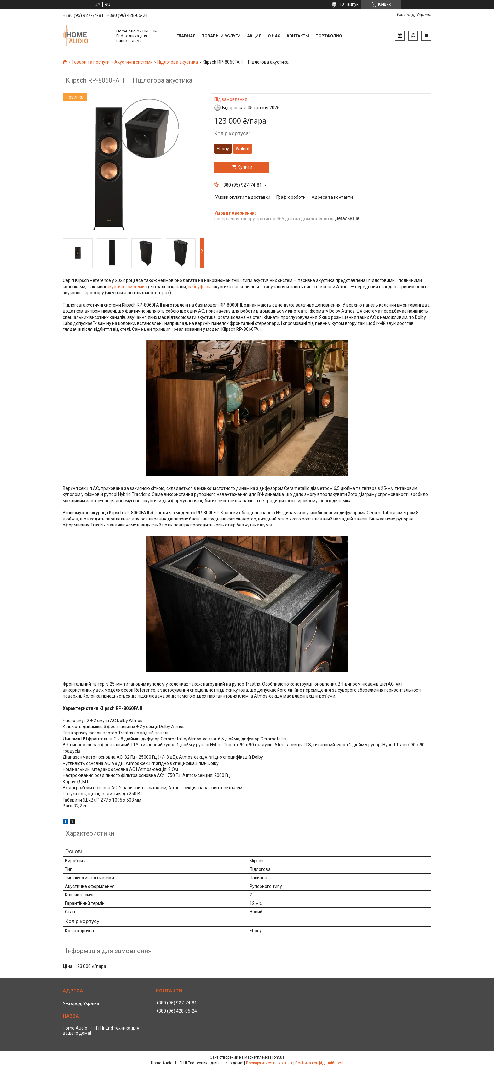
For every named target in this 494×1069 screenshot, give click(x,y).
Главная (186, 35)
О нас (274, 35)
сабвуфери (199, 286)
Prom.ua (277, 1057)
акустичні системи (126, 286)
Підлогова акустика (177, 62)
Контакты (298, 35)
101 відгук (349, 4)
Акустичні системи (133, 62)
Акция (254, 35)
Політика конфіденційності (319, 1063)
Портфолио (328, 35)
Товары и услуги (221, 35)
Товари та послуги (91, 62)
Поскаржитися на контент (269, 1063)
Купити (245, 167)
